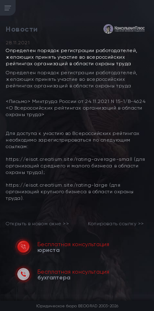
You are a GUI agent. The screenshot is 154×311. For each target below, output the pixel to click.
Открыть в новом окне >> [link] (37, 223)
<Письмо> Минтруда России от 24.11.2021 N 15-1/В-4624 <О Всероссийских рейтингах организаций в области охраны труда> (75, 107)
